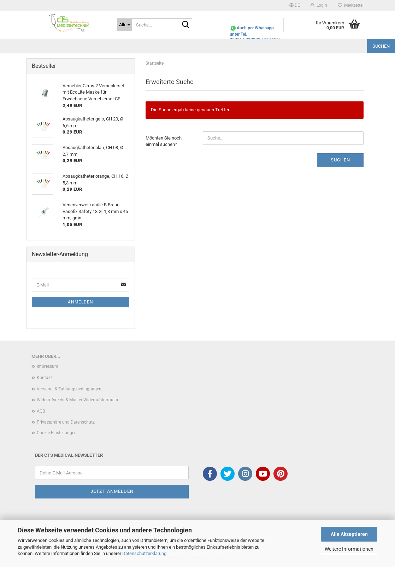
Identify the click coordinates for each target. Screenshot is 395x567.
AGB (41, 411)
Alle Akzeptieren (349, 534)
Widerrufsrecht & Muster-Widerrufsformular (77, 399)
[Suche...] (124, 24)
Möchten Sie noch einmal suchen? (164, 141)
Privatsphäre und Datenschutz (66, 422)
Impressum (47, 366)
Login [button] (319, 5)
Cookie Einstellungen (57, 432)
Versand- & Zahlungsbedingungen (69, 388)
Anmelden (80, 302)
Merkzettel (351, 5)
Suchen (381, 46)
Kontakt (44, 377)
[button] (294, 5)
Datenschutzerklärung (144, 553)
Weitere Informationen (349, 549)
